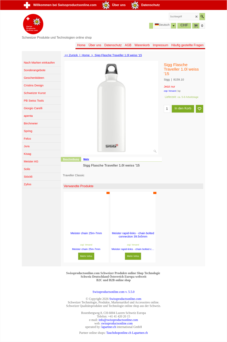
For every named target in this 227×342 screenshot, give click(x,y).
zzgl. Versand (170, 91)
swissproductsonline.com (117, 323)
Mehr (86, 159)
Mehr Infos (86, 252)
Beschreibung (71, 159)
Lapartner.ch (140, 332)
